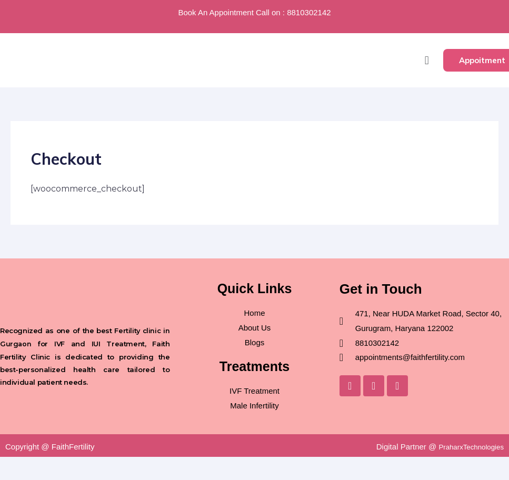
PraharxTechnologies (467, 446)
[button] (427, 60)
